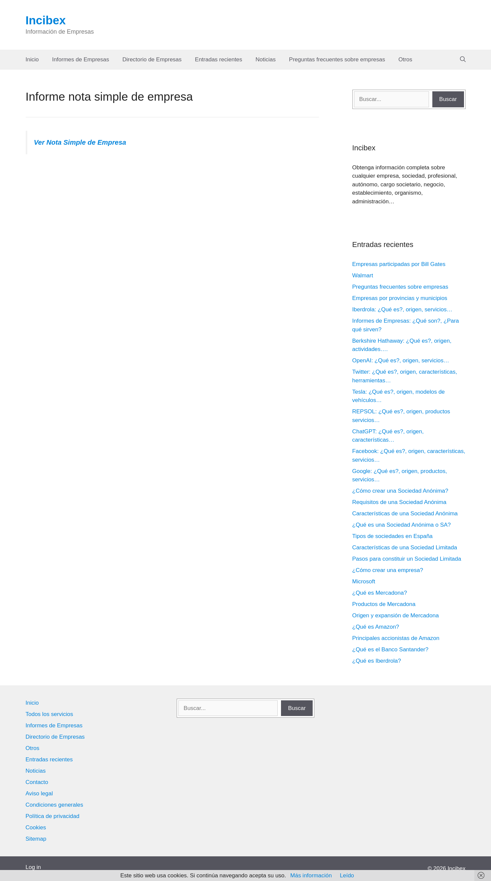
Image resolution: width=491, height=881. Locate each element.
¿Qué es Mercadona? (379, 593)
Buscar (448, 99)
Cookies (36, 827)
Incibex (46, 20)
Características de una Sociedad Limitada (404, 547)
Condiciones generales (54, 805)
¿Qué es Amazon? (375, 627)
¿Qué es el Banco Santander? (390, 649)
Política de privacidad (53, 816)
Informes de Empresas (80, 59)
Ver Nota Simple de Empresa (80, 142)
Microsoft (363, 581)
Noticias (266, 59)
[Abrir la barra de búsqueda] (462, 60)
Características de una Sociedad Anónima (405, 513)
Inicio (32, 59)
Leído (347, 875)
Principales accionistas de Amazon (396, 638)
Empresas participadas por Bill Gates (399, 264)
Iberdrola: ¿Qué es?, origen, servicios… (402, 309)
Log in (33, 867)
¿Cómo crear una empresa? (387, 570)
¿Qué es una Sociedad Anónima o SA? (401, 525)
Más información (311, 875)
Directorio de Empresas (152, 59)
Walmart (362, 275)
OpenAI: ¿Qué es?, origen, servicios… (400, 360)
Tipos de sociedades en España (392, 536)
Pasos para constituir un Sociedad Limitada (406, 559)
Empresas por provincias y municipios (399, 298)
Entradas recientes (218, 59)
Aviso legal (39, 793)
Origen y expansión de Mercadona (395, 615)
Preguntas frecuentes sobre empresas (337, 59)
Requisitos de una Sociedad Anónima (399, 502)
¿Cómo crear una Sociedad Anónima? (400, 491)
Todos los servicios (49, 714)
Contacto (37, 782)
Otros (405, 59)
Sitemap (36, 839)
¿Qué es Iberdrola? (376, 661)
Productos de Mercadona (384, 604)
